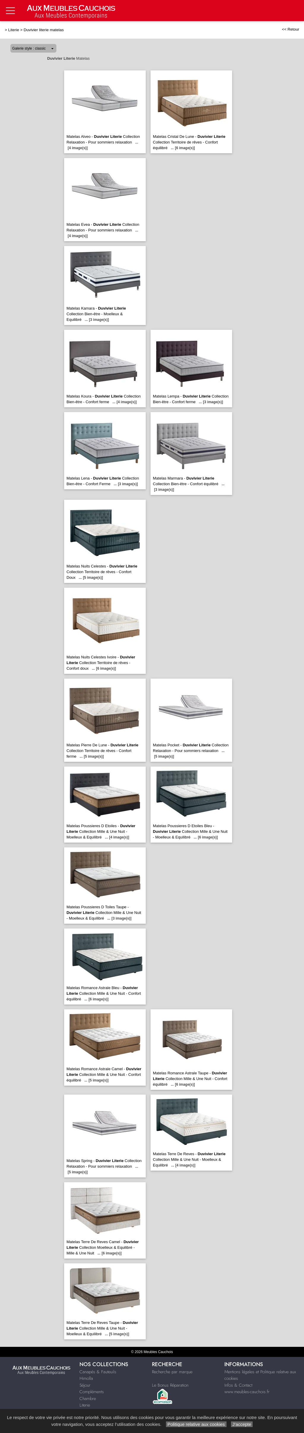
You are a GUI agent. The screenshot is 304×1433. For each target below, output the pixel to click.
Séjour (85, 1385)
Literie (13, 30)
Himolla (86, 1378)
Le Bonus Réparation (170, 1385)
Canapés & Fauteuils (98, 1372)
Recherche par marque (172, 1372)
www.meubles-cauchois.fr (247, 1391)
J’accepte (242, 1424)
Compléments (92, 1391)
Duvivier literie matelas (44, 30)
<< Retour (290, 29)
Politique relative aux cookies (196, 1424)
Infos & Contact (238, 1385)
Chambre (88, 1398)
